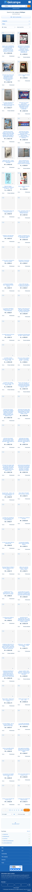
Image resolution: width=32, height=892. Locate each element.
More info (20, 881)
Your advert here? (15, 823)
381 (22, 810)
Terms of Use (26, 889)
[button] (26, 6)
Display (4, 27)
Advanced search (16, 8)
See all (29, 831)
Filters (3, 23)
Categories (4, 21)
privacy (29, 890)
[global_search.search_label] (19, 6)
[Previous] (5, 810)
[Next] (26, 810)
